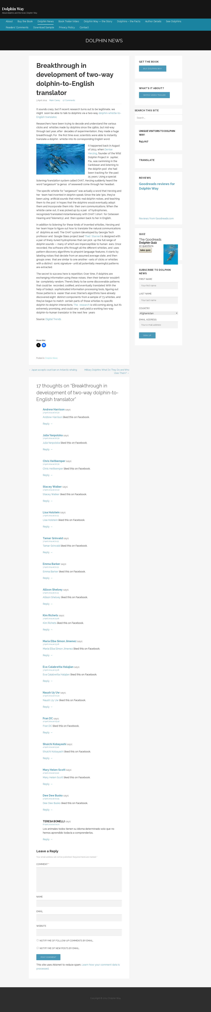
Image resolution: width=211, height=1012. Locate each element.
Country (144, 308)
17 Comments (69, 100)
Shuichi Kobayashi (54, 744)
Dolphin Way (13, 8)
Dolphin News (46, 21)
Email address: (158, 323)
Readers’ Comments (17, 27)
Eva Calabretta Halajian (58, 666)
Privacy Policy (67, 27)
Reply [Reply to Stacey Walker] (46, 500)
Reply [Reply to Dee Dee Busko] (46, 809)
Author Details (153, 21)
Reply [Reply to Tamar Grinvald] (46, 552)
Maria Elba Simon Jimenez (59, 641)
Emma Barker (51, 564)
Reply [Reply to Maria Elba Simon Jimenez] (46, 655)
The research (81, 304)
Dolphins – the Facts (128, 21)
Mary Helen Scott (54, 769)
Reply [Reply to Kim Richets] (46, 629)
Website (41, 926)
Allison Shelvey (53, 589)
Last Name (145, 293)
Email (39, 911)
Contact (84, 27)
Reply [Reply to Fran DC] (46, 732)
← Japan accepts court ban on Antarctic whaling (53, 370)
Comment (42, 864)
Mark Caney (54, 100)
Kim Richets (50, 615)
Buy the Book (25, 21)
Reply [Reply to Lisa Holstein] (46, 526)
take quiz (145, 250)
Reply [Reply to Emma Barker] (46, 578)
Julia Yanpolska (53, 435)
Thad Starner (92, 236)
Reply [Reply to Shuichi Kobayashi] (46, 758)
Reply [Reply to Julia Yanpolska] (46, 449)
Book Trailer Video (68, 21)
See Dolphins (173, 21)
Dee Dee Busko (53, 795)
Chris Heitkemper (54, 461)
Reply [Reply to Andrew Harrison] (46, 423)
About (9, 21)
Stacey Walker (52, 486)
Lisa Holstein (51, 512)
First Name (145, 279)
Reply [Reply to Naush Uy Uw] (46, 706)
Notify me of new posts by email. (59, 948)
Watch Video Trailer (154, 95)
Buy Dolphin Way (152, 69)
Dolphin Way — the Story (98, 21)
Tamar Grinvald (53, 538)
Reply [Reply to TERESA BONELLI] (46, 839)
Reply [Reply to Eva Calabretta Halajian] (46, 681)
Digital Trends (53, 319)
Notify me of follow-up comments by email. (66, 940)
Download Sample (43, 27)
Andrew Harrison (54, 409)
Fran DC (48, 718)
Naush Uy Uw (51, 692)
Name (39, 896)
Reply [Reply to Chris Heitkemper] (46, 475)
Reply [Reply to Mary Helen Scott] (46, 784)
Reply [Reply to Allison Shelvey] (46, 603)
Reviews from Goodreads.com (156, 218)
